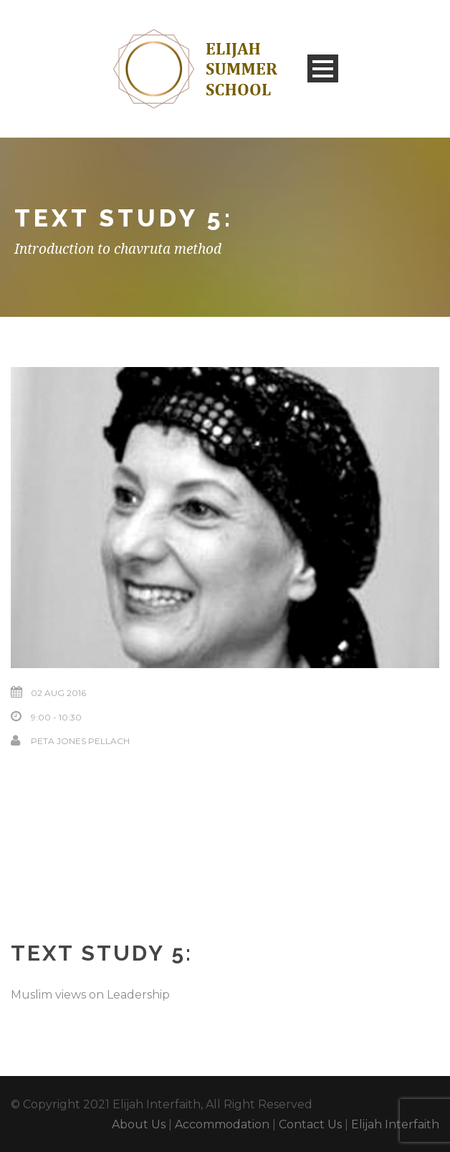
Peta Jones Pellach (80, 741)
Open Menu (322, 68)
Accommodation (222, 1124)
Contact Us (310, 1124)
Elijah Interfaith (395, 1124)
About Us (139, 1124)
